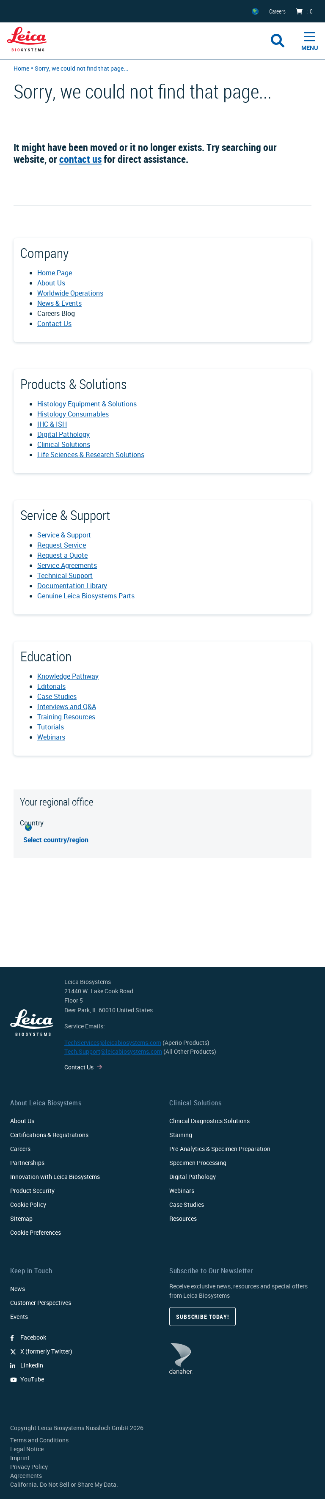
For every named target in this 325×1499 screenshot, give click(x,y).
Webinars (51, 737)
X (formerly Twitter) (41, 1351)
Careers (20, 1149)
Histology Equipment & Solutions (87, 403)
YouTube (27, 1379)
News (17, 1289)
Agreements (26, 1476)
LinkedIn (26, 1365)
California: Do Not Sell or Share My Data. (64, 1484)
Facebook (28, 1337)
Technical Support (65, 575)
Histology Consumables (73, 414)
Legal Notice (27, 1449)
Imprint (20, 1458)
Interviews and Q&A (66, 706)
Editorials (51, 686)
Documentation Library (72, 585)
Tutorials (50, 727)
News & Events (59, 303)
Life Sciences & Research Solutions (90, 454)
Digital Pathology (63, 434)
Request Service (61, 545)
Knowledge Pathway (68, 676)
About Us (51, 283)
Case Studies (57, 696)
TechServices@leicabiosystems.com (112, 1043)
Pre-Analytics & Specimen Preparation (219, 1149)
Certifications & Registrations (49, 1135)
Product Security (32, 1191)
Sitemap (21, 1218)
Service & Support (64, 535)
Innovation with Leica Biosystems (55, 1177)
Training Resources (66, 716)
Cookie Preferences (35, 1232)
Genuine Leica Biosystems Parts (86, 595)
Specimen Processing (197, 1163)
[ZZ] (255, 11)
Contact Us (54, 323)
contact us (80, 159)
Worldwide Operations (70, 293)
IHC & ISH (52, 424)
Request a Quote (62, 555)
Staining (180, 1135)
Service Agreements (67, 565)
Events (19, 1317)
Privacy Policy (29, 1467)
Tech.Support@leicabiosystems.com (113, 1051)
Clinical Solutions (63, 444)
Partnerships (27, 1163)
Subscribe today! (202, 1317)
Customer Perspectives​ (40, 1303)
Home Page (54, 272)
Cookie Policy (28, 1204)
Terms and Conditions (39, 1440)
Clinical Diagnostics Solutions (209, 1121)
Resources (183, 1218)
